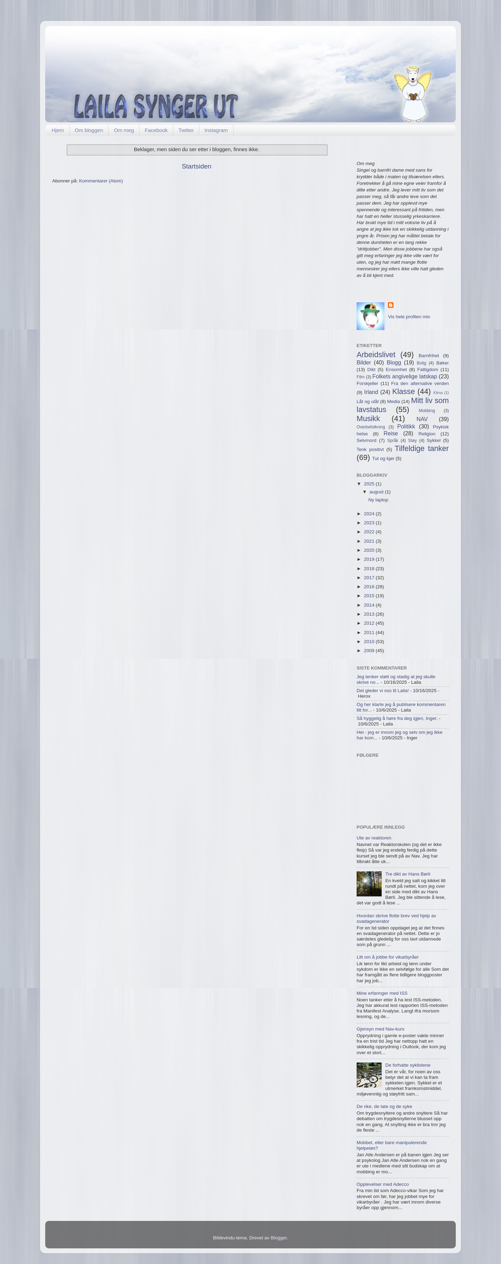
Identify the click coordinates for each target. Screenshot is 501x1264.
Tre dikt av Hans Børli (407, 874)
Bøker (442, 363)
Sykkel (434, 440)
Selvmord (366, 440)
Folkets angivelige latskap (404, 376)
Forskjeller (367, 383)
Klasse (403, 391)
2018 (370, 568)
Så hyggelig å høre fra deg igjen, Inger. (397, 718)
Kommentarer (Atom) (101, 180)
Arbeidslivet (376, 354)
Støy (412, 440)
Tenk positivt (370, 449)
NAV (422, 419)
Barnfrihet (429, 355)
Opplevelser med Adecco (383, 1184)
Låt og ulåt (368, 401)
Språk (392, 440)
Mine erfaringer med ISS (382, 993)
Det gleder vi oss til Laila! (383, 690)
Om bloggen (89, 130)
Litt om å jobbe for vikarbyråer (388, 957)
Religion (427, 433)
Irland (371, 392)
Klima (438, 393)
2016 (370, 586)
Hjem (58, 130)
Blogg (394, 362)
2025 (370, 483)
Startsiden (196, 166)
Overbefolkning (371, 427)
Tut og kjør (383, 458)
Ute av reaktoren (374, 837)
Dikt (371, 369)
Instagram (216, 130)
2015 (370, 595)
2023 (370, 522)
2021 (370, 541)
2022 (370, 531)
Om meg (124, 130)
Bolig (421, 363)
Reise (390, 433)
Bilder (364, 362)
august (377, 491)
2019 (370, 559)
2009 (370, 650)
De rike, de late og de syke (384, 1106)
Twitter (186, 130)
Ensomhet (396, 369)
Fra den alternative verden (420, 383)
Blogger (279, 1237)
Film (361, 377)
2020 (370, 550)
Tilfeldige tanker (422, 448)
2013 (370, 614)
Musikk (368, 418)
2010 (370, 641)
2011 (370, 632)
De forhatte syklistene (407, 1065)
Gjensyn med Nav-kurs (380, 1029)
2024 (370, 513)
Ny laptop (378, 499)
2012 (370, 623)
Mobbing (427, 410)
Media (393, 401)
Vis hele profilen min (409, 316)
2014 (370, 605)
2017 (370, 577)
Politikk (406, 426)
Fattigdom (427, 369)
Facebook (156, 130)
